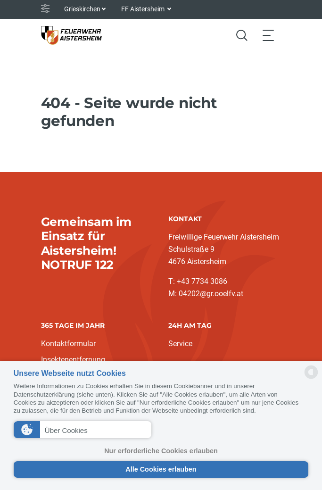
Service (180, 343)
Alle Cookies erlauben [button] (160, 469)
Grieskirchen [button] (82, 9)
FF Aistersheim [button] (143, 9)
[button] (83, 429)
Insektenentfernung (73, 359)
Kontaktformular (68, 343)
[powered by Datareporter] (311, 378)
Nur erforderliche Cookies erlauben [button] (161, 451)
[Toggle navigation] (268, 35)
